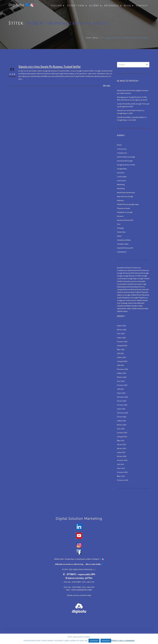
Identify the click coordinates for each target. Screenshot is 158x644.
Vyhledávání (121, 308)
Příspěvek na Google (125, 212)
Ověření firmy (136, 295)
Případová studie (123, 208)
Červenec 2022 (122, 413)
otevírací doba (129, 292)
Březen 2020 (121, 456)
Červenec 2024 (122, 369)
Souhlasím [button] (94, 640)
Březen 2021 (121, 448)
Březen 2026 (121, 329)
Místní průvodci (135, 289)
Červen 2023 (121, 401)
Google (120, 276)
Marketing (121, 184)
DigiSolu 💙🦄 (21, 5)
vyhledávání (121, 252)
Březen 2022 (121, 425)
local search (121, 180)
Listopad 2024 (122, 361)
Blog (127, 5)
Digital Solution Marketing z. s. (84, 570)
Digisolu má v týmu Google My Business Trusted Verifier (50, 66)
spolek (145, 300)
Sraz (118, 224)
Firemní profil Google (125, 161)
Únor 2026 (121, 333)
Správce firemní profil (125, 220)
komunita (126, 281)
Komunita (120, 173)
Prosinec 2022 (122, 405)
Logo (144, 284)
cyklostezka (132, 270)
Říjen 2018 (121, 476)
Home (88, 38)
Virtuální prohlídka (124, 240)
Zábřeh (120, 311)
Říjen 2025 (121, 349)
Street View (75, 5)
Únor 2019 (121, 468)
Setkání (139, 300)
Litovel (132, 281)
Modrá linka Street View (126, 192)
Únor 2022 (121, 429)
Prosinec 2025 (122, 341)
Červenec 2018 (122, 480)
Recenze (120, 216)
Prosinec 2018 (122, 472)
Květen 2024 (121, 373)
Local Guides (122, 176)
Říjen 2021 (121, 440)
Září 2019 (120, 464)
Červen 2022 (121, 417)
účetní (119, 236)
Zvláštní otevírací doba (139, 308)
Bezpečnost (121, 268)
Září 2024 (120, 365)
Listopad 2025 (122, 345)
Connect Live (122, 149)
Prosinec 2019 (122, 460)
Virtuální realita (122, 244)
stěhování (140, 303)
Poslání (56, 5)
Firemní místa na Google (126, 157)
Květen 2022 (121, 421)
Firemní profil (128, 273)
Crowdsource (122, 153)
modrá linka (129, 287)
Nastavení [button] (106, 640)
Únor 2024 (121, 381)
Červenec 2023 (122, 397)
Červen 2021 (121, 444)
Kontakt (142, 5)
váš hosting (78, 565)
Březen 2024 (121, 377)
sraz (118, 303)
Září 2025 (120, 353)
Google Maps (122, 169)
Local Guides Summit (125, 284)
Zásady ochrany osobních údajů (79, 596)
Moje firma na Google (125, 196)
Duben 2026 (121, 326)
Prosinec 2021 (122, 433)
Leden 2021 (121, 452)
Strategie (120, 228)
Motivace (120, 200)
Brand (119, 145)
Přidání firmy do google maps (128, 204)
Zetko (129, 308)
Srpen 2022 (121, 409)
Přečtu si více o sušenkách (123, 640)
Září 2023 (120, 389)
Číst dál (106, 86)
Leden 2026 (121, 337)
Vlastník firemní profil (125, 248)
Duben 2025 (121, 357)
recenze (133, 300)
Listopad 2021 (122, 436)
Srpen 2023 (121, 393)
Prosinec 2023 (122, 385)
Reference (111, 5)
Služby (94, 5)
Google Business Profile (126, 165)
